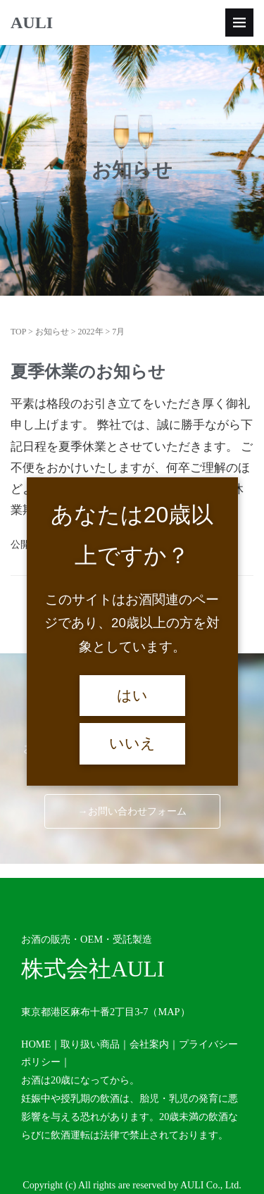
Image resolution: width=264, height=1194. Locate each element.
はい (132, 695)
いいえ (132, 743)
